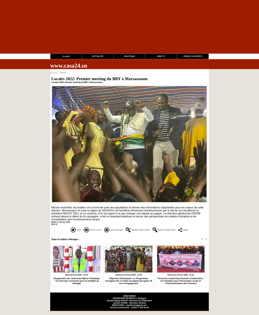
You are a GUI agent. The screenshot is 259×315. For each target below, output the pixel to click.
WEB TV (161, 56)
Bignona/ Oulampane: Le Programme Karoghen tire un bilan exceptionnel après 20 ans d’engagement (128, 284)
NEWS (62, 73)
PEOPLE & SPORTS (193, 56)
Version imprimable (112, 229)
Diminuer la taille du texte (187, 229)
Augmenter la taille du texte (148, 229)
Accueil (66, 56)
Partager (129, 234)
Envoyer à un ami (82, 229)
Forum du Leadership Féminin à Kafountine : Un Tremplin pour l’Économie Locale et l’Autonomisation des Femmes (181, 284)
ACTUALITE (97, 56)
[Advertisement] (99, 30)
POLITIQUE (129, 56)
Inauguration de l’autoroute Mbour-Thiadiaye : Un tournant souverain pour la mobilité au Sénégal (76, 283)
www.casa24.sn (68, 65)
